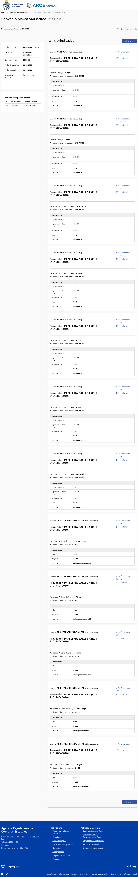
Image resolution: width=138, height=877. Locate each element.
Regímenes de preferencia (93, 840)
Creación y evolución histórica (60, 832)
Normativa (56, 848)
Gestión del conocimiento (93, 848)
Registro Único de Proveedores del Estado (93, 836)
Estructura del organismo (62, 844)
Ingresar (130, 41)
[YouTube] (2, 874)
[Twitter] (7, 874)
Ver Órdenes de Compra (123, 53)
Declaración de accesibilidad (99, 874)
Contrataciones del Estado (94, 831)
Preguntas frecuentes (61, 855)
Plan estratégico (59, 840)
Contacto (5, 845)
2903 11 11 (13, 842)
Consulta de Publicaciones (19, 12)
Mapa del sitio (83, 874)
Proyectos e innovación (92, 844)
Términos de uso (115, 874)
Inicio (3, 12)
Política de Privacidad (130, 874)
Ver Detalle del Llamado (127, 29)
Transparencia (58, 852)
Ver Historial (122, 58)
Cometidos (56, 837)
